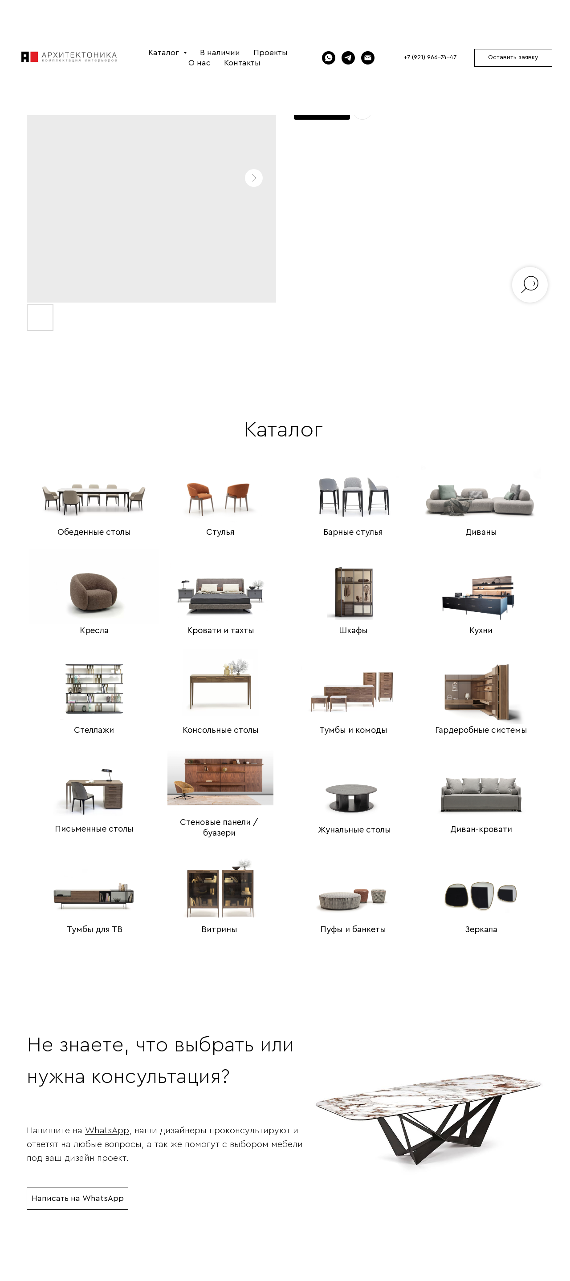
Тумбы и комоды (353, 730)
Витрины (219, 929)
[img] (94, 484)
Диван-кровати (481, 829)
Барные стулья (353, 532)
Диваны (481, 532)
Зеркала (481, 929)
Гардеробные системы (481, 730)
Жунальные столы (354, 830)
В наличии (220, 52)
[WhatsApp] (328, 58)
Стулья (220, 532)
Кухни (481, 630)
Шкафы (353, 630)
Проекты (270, 52)
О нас (199, 63)
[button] (513, 58)
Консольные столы (221, 730)
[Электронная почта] (368, 58)
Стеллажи (94, 730)
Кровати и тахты (220, 630)
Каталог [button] (164, 52)
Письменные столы (94, 829)
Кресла (94, 630)
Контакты (242, 63)
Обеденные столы (94, 532)
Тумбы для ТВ (94, 929)
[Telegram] (348, 58)
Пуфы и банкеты (353, 929)
